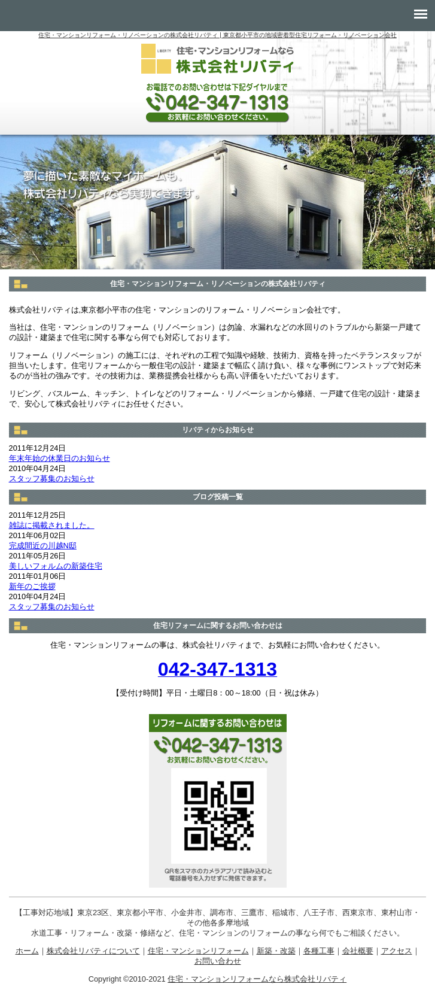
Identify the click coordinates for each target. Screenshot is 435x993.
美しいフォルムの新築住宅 (55, 565)
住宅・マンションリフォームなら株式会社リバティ (257, 978)
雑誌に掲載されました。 (52, 525)
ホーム (27, 950)
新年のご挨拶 (32, 586)
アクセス (396, 950)
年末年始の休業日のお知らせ (59, 458)
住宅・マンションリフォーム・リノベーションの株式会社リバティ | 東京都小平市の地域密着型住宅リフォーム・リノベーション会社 (217, 35)
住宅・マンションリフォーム (198, 950)
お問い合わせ (217, 960)
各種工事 (318, 950)
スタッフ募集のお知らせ (52, 478)
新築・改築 (276, 950)
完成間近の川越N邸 (43, 545)
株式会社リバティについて (93, 950)
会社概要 (357, 950)
